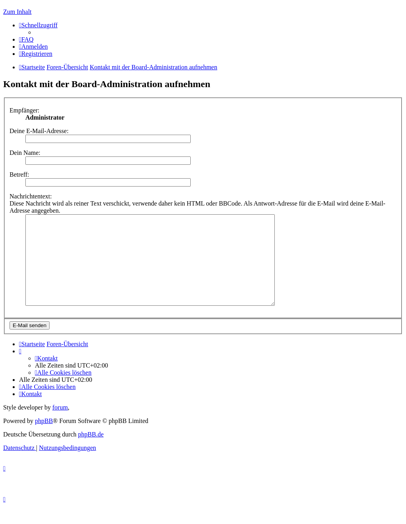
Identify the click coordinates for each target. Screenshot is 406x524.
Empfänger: (25, 110)
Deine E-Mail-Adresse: (39, 131)
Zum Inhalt (17, 11)
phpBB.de (90, 452)
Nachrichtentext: (31, 196)
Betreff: (19, 174)
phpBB (44, 438)
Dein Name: (25, 152)
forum (60, 425)
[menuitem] (26, 39)
